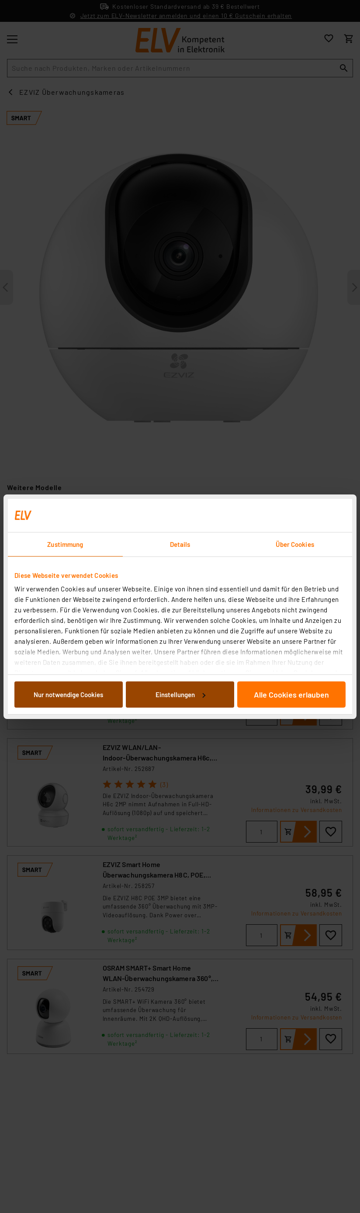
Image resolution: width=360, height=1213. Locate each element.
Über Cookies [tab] (295, 544)
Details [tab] (180, 544)
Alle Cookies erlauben (291, 694)
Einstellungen (180, 694)
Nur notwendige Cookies (68, 694)
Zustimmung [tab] (65, 544)
